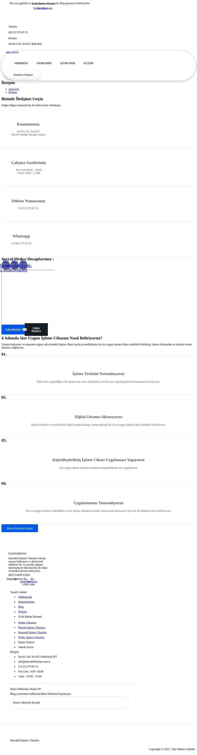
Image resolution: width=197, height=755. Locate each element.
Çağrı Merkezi (13, 329)
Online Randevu (36, 329)
